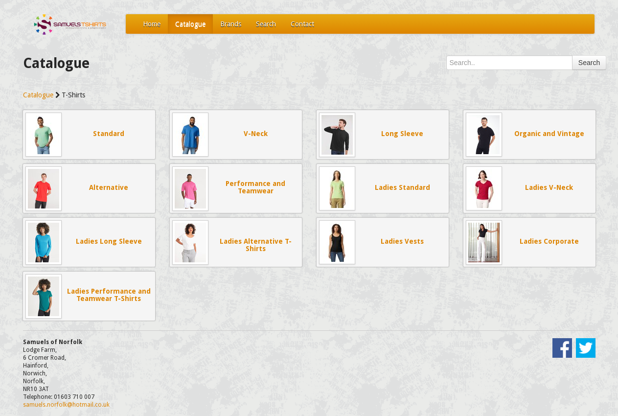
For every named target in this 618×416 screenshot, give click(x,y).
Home (151, 24)
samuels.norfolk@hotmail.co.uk (66, 404)
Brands (230, 24)
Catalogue (190, 24)
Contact (302, 24)
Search (266, 24)
